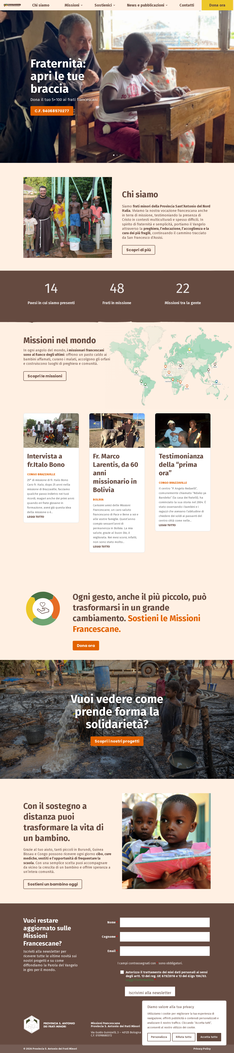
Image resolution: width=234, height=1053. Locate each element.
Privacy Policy (202, 1048)
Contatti (186, 5)
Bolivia (98, 499)
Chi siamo (40, 5)
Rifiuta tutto (184, 1037)
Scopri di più (138, 250)
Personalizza (159, 1037)
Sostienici (103, 5)
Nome (112, 922)
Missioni (72, 5)
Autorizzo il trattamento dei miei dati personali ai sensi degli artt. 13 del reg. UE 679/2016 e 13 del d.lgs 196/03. (167, 976)
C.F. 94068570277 (52, 111)
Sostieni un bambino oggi (53, 884)
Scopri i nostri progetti (117, 741)
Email (113, 951)
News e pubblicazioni (145, 5)
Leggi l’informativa (140, 980)
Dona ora (217, 5)
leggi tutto (35, 516)
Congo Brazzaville (41, 474)
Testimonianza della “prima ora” (181, 464)
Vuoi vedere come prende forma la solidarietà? (117, 711)
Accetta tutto (209, 1037)
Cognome (110, 936)
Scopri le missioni (45, 376)
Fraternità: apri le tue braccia (58, 76)
